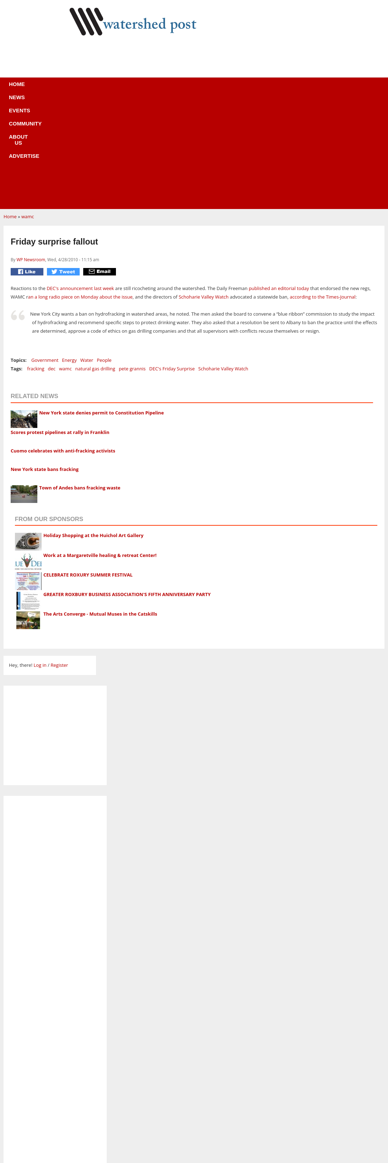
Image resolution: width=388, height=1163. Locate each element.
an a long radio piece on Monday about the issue (80, 190)
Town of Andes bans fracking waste (79, 381)
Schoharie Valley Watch (203, 190)
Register (59, 558)
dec (51, 262)
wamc (27, 110)
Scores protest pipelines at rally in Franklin (60, 325)
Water (86, 253)
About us (205, 89)
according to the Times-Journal (323, 190)
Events (124, 89)
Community (163, 89)
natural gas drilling (95, 262)
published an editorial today (279, 181)
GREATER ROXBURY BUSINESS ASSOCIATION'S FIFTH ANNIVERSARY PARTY (127, 487)
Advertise (247, 89)
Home (66, 89)
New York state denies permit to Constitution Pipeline (101, 306)
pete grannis (132, 262)
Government (44, 253)
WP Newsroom (30, 153)
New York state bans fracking (45, 362)
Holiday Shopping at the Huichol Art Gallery (93, 428)
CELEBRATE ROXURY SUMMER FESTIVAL (88, 468)
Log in (39, 558)
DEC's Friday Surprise (172, 262)
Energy (69, 253)
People (104, 253)
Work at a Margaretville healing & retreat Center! (99, 448)
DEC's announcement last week (80, 181)
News (94, 89)
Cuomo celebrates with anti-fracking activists (63, 344)
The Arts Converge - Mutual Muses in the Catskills (100, 507)
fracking (35, 262)
